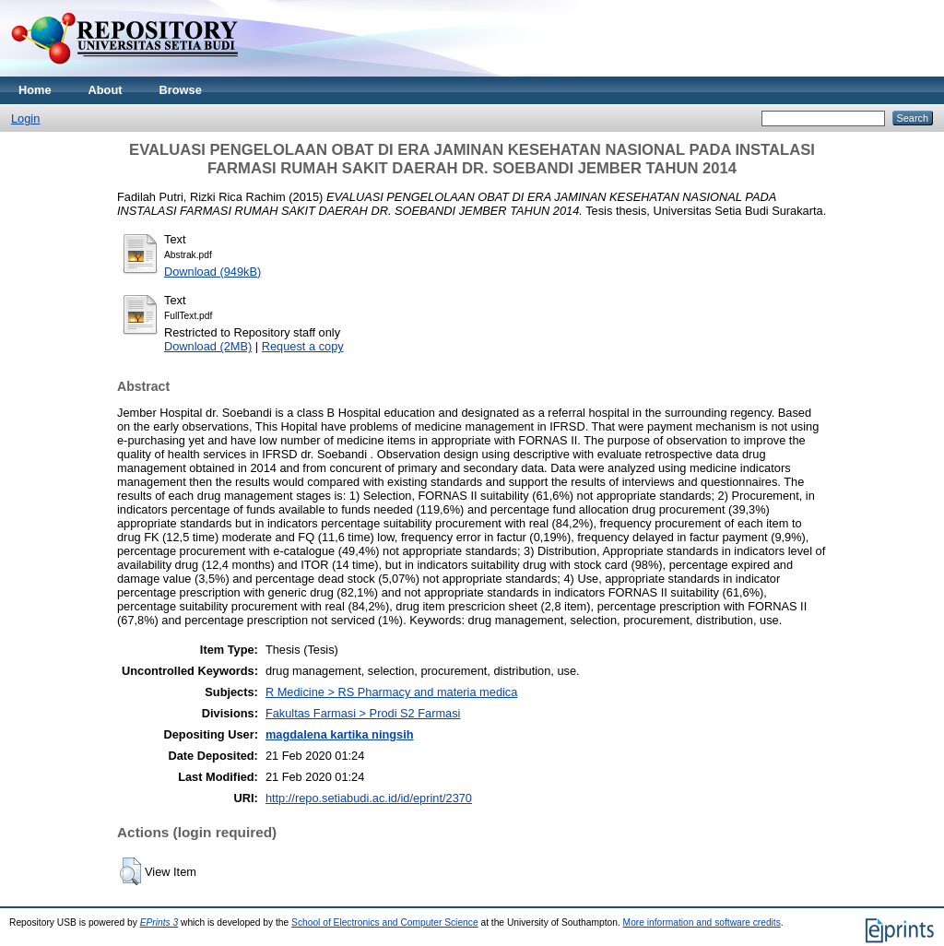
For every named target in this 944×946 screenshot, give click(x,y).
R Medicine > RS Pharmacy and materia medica (391, 692)
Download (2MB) (208, 346)
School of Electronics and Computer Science (384, 922)
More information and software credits (702, 922)
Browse (180, 90)
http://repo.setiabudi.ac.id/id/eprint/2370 (369, 798)
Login (25, 118)
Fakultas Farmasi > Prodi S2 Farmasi (363, 713)
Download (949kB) (212, 271)
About (105, 90)
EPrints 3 (159, 922)
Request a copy (303, 346)
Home (35, 90)
